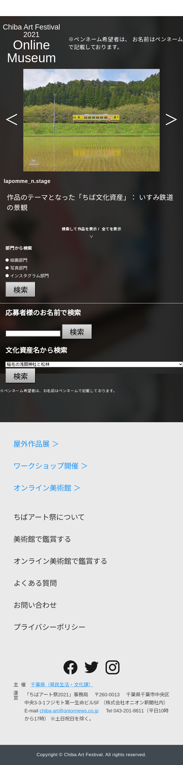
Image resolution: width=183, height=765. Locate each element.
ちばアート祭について (49, 517)
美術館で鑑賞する (42, 539)
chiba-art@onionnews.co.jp (69, 710)
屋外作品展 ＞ (36, 444)
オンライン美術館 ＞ (47, 488)
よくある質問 (35, 583)
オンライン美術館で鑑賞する (60, 561)
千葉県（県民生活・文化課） (62, 684)
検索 (20, 290)
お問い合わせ (35, 605)
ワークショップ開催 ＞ (50, 466)
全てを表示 (111, 229)
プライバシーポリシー (49, 627)
